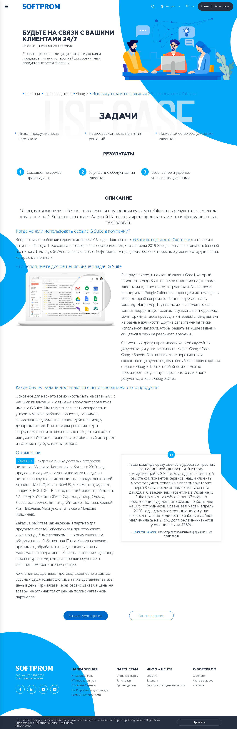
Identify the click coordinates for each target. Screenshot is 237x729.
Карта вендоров (203, 680)
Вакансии (152, 680)
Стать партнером (127, 675)
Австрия (170, 6)
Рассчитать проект (151, 616)
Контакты (199, 685)
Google (82, 93)
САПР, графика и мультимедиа (90, 690)
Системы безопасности (86, 695)
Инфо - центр (159, 669)
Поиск (152, 6)
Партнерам (127, 669)
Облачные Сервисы (83, 685)
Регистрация (222, 6)
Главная (33, 93)
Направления (84, 669)
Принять (199, 722)
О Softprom (204, 669)
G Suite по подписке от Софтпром (161, 239)
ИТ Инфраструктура (83, 680)
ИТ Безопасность (82, 675)
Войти (205, 6)
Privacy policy (23, 725)
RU (187, 6)
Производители (58, 93)
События (151, 675)
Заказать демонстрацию (85, 616)
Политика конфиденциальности (165, 685)
